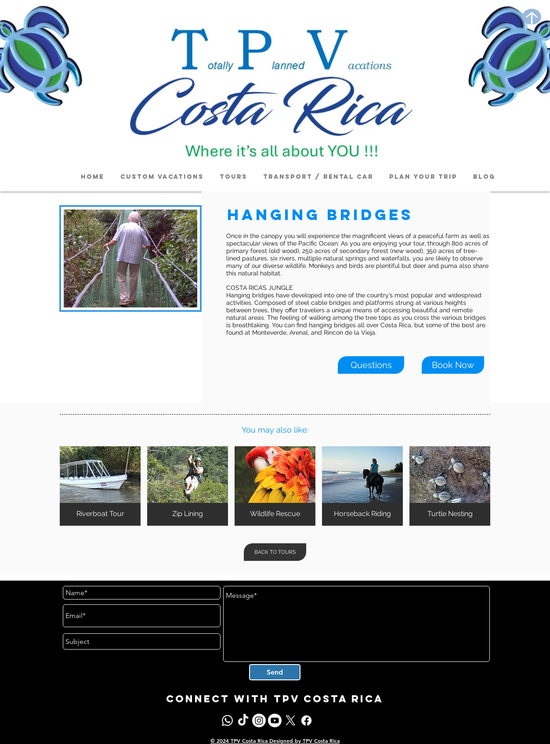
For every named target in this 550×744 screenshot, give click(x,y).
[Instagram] (259, 720)
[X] (290, 720)
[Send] (274, 672)
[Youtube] (275, 720)
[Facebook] (306, 720)
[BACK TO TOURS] (275, 552)
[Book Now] (453, 365)
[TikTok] (243, 720)
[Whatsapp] (227, 720)
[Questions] (371, 365)
